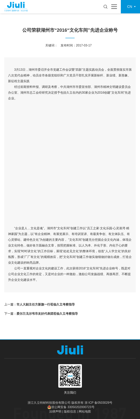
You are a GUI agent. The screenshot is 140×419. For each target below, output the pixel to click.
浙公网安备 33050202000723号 (72, 407)
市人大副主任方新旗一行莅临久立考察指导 (45, 304)
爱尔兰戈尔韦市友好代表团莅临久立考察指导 (47, 313)
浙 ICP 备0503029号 (99, 402)
